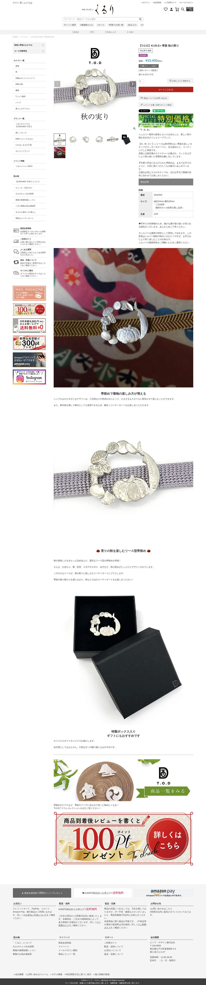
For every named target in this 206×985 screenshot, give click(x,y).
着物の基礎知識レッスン (25, 200)
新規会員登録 (64, 943)
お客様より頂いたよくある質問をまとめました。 (33, 252)
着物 (17, 66)
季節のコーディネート (24, 218)
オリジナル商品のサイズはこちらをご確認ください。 (33, 273)
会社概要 (155, 937)
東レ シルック (21, 133)
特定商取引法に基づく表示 (78, 974)
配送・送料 (64, 903)
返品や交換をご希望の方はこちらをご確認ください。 (33, 262)
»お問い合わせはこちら (161, 908)
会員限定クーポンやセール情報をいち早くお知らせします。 (33, 231)
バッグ (18, 102)
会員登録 (157, 3)
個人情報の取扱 (102, 974)
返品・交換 (110, 903)
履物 (17, 90)
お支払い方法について (35, 915)
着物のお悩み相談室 (22, 954)
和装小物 (19, 84)
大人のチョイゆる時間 (24, 194)
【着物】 (76, 32)
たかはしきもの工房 (23, 145)
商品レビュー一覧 (66, 954)
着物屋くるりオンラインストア (104, 9)
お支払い (17, 903)
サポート (109, 937)
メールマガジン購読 (67, 950)
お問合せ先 (156, 903)
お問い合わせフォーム (37, 974)
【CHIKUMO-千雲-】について (27, 182)
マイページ (64, 937)
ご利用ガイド (171, 3)
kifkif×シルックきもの (24, 139)
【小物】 (130, 32)
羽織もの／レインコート (25, 78)
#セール (100, 25)
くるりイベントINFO (23, 166)
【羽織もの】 (110, 32)
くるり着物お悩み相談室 (25, 206)
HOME (15, 37)
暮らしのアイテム (22, 109)
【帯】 (92, 32)
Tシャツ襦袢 (20, 96)
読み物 (16, 937)
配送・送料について (113, 946)
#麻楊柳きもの (86, 25)
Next (133, 84)
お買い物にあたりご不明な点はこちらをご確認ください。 (33, 241)
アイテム (24, 37)
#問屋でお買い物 (116, 25)
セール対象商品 (20, 51)
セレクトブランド (22, 151)
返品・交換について (113, 954)
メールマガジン (187, 3)
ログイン (146, 3)
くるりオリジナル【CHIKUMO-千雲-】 (23, 125)
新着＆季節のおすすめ (23, 45)
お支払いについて (112, 950)
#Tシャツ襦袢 (70, 25)
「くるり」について (22, 943)
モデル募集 (57, 974)
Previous (57, 84)
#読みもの (132, 25)
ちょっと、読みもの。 (24, 188)
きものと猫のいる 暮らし (25, 212)
